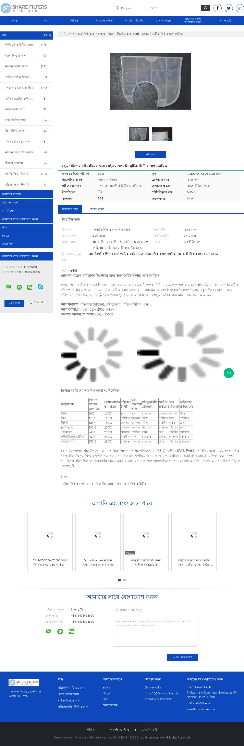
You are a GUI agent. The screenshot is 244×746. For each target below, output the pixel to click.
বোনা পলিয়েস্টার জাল (100, 484)
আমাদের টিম (110, 705)
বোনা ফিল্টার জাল (26, 56)
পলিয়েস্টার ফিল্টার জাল (26, 45)
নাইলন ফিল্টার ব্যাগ (73, 484)
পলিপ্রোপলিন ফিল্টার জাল (26, 77)
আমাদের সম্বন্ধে (104, 20)
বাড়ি (14, 20)
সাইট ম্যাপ (92, 729)
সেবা (105, 699)
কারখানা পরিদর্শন (133, 20)
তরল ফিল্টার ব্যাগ (26, 120)
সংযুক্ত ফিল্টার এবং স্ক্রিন (26, 88)
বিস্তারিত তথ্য (70, 209)
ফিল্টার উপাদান (26, 163)
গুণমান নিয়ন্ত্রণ (163, 20)
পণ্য (44, 20)
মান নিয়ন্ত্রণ (8, 211)
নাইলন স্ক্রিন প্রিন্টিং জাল (26, 153)
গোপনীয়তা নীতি (120, 729)
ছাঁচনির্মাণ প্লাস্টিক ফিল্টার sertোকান (26, 174)
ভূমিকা (106, 687)
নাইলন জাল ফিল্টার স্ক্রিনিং (131, 484)
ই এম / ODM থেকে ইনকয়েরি (162, 693)
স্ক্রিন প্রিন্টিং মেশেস (26, 131)
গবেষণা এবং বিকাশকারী (158, 699)
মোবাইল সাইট (150, 729)
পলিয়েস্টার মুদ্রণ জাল (26, 142)
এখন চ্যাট (226, 20)
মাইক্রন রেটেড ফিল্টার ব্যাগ (26, 99)
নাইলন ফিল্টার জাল (26, 67)
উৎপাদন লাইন (153, 687)
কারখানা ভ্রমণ (10, 202)
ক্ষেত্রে (5, 236)
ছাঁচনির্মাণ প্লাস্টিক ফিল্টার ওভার (26, 185)
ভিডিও (74, 20)
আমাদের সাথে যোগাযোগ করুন (193, 21)
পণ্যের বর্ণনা (97, 209)
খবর (4, 227)
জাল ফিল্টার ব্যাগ (26, 110)
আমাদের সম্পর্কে (11, 194)
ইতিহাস (107, 693)
